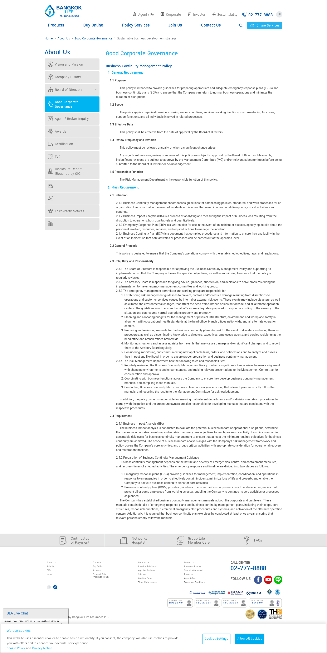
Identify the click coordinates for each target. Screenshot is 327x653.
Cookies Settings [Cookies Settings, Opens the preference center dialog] (216, 638)
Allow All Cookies (250, 638)
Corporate (171, 14)
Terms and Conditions (201, 589)
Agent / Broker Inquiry (68, 118)
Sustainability (224, 14)
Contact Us (211, 25)
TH (279, 14)
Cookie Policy (16, 648)
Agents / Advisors (152, 573)
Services (100, 573)
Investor (196, 14)
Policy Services (136, 25)
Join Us (175, 25)
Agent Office (194, 584)
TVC (54, 156)
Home (49, 38)
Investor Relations (153, 568)
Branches (192, 579)
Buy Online (93, 25)
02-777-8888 (248, 568)
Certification (60, 144)
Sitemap (145, 579)
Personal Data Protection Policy (106, 581)
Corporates (147, 563)
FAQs (51, 573)
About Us (64, 38)
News (52, 579)
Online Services (265, 25)
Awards (57, 131)
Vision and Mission (65, 64)
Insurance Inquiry (198, 568)
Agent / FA (143, 14)
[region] (163, 638)
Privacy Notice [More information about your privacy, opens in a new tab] (42, 648)
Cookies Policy (150, 584)
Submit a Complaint (199, 573)
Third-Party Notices (66, 211)
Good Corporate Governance (93, 38)
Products (56, 25)
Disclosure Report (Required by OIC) (65, 171)
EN (60, 596)
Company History (64, 77)
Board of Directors (65, 89)
